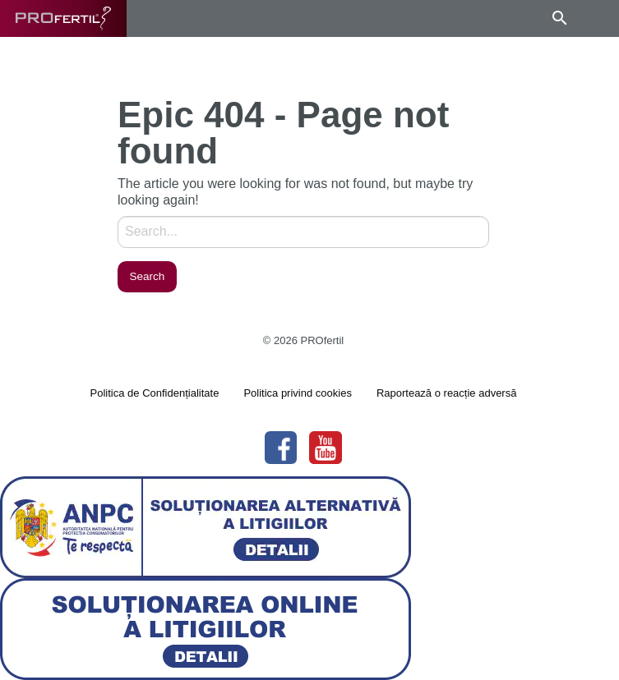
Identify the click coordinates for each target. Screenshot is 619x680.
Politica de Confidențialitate (154, 393)
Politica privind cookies (297, 393)
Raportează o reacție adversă (446, 393)
